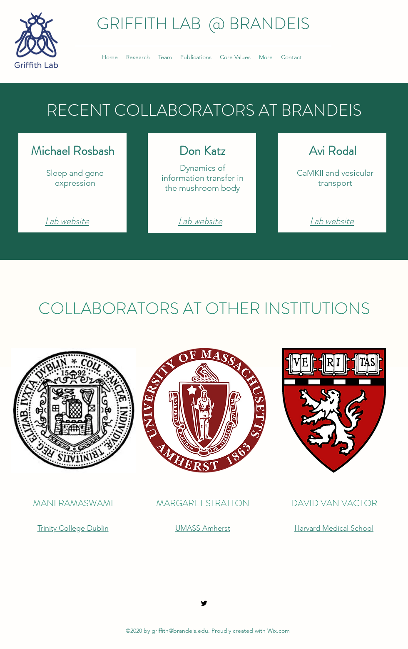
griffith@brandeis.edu (180, 630)
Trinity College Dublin (73, 528)
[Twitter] (204, 603)
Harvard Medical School (333, 528)
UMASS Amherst (202, 528)
